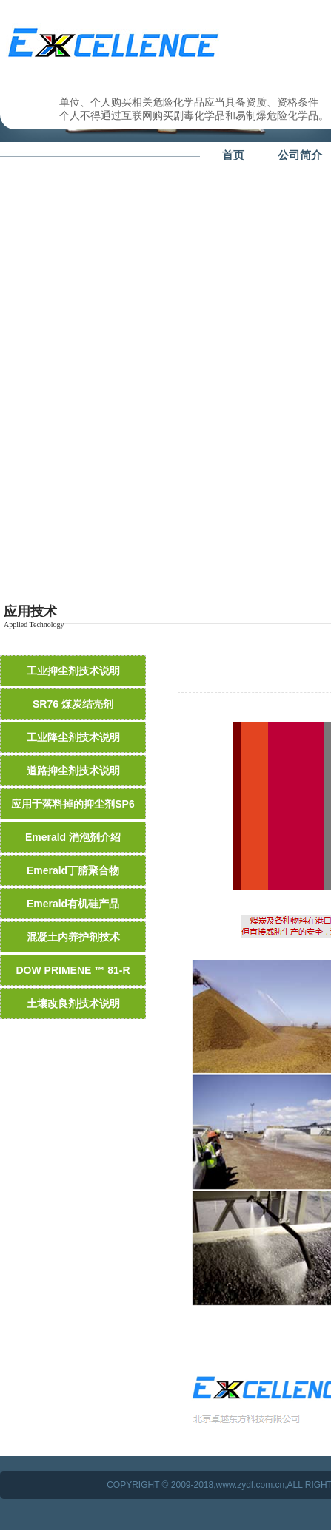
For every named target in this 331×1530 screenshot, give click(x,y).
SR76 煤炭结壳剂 (73, 704)
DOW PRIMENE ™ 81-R (73, 970)
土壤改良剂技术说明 (73, 1003)
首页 (233, 155)
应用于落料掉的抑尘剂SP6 (72, 804)
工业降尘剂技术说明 (73, 737)
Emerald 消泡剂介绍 (73, 837)
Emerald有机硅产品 (73, 904)
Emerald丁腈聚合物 (73, 870)
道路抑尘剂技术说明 (73, 770)
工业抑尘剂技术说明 (73, 671)
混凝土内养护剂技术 (73, 937)
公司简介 (300, 155)
